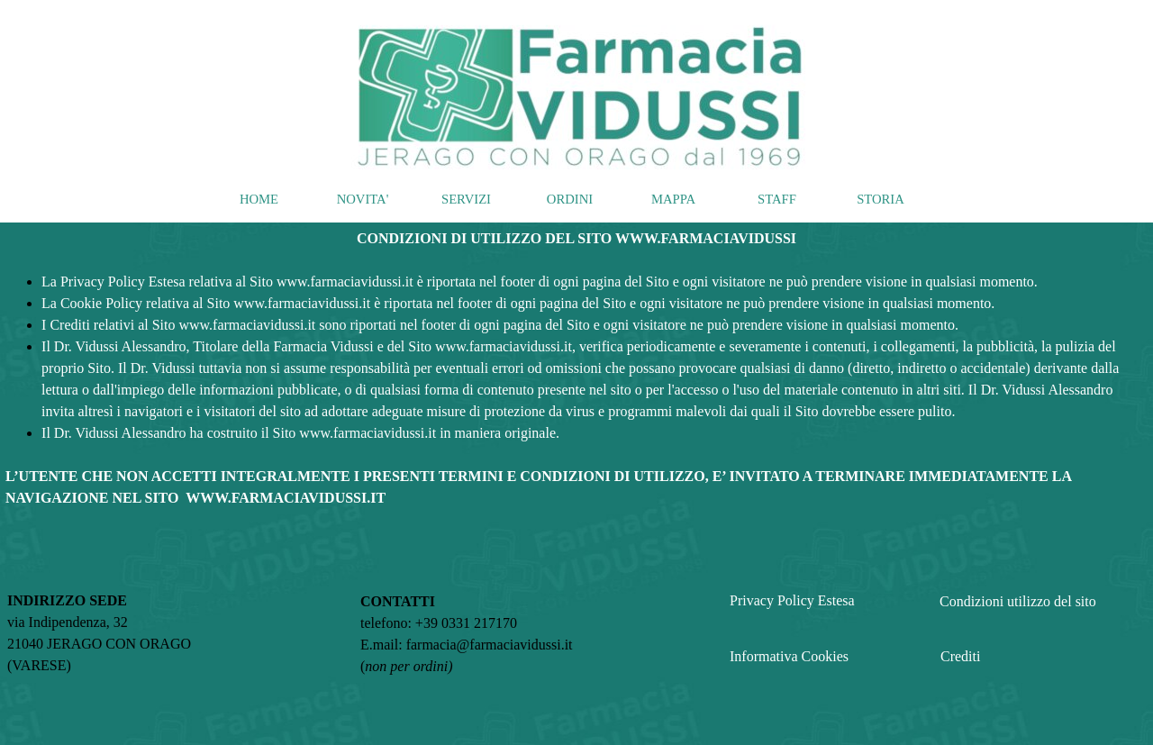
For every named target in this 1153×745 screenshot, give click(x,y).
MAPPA (673, 199)
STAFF (777, 199)
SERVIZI (466, 199)
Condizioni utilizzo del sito (1018, 601)
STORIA (880, 199)
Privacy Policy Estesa (792, 600)
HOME (259, 199)
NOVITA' (363, 199)
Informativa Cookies (789, 656)
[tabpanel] (576, 368)
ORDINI (570, 199)
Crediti (960, 656)
